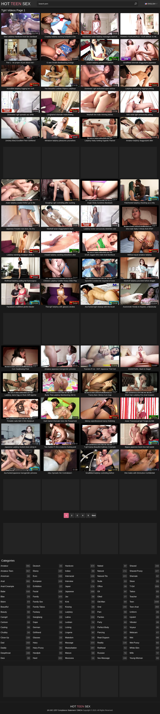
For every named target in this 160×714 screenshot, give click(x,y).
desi (15, 658)
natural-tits (112, 576)
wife (144, 653)
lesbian (80, 622)
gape (48, 622)
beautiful (15, 607)
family (48, 597)
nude (112, 581)
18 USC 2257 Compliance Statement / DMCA (64, 710)
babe (15, 591)
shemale (144, 576)
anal (15, 581)
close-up (15, 638)
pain (112, 612)
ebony (48, 571)
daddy (15, 648)
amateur (15, 566)
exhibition (48, 586)
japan (80, 586)
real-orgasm (112, 638)
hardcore (80, 566)
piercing (112, 632)
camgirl (15, 617)
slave (144, 581)
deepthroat (15, 653)
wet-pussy (144, 643)
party (112, 622)
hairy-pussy (48, 648)
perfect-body (112, 627)
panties (112, 617)
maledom (80, 638)
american (15, 576)
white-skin (144, 648)
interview (80, 581)
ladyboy (80, 612)
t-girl (144, 586)
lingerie (80, 632)
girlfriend (48, 632)
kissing (80, 607)
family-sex (48, 602)
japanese (80, 591)
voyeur (144, 627)
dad (15, 643)
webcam (144, 632)
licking (80, 627)
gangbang (48, 617)
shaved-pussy (144, 571)
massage (80, 643)
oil (112, 591)
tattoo (144, 591)
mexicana (80, 658)
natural (112, 571)
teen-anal (144, 607)
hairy (48, 643)
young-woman (144, 658)
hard (48, 658)
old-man (112, 602)
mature (80, 653)
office (112, 586)
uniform (144, 612)
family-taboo (48, 607)
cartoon (15, 622)
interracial (80, 576)
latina (80, 617)
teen (144, 602)
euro (48, 576)
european (48, 581)
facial (48, 591)
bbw (15, 597)
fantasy (48, 612)
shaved (144, 566)
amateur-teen (15, 571)
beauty (15, 612)
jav (80, 597)
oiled (112, 597)
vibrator (144, 622)
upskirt (144, 617)
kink (80, 602)
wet (144, 638)
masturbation (80, 648)
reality (112, 643)
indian (80, 571)
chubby (15, 632)
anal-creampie (15, 586)
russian (112, 653)
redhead (112, 648)
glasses (48, 638)
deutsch (48, 566)
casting (15, 627)
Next (94, 515)
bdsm (15, 602)
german (48, 627)
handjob (48, 653)
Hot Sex (15, 3)
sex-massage (112, 658)
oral (112, 607)
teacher (144, 597)
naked (112, 566)
